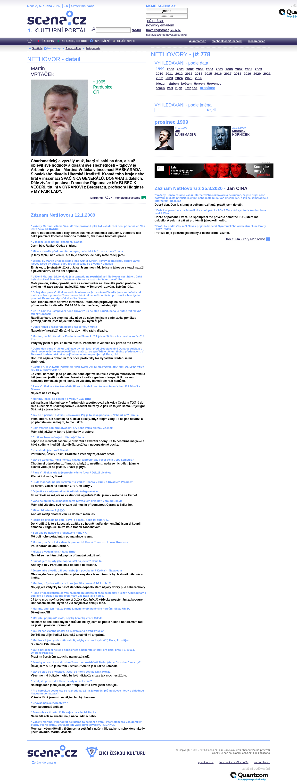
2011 (169, 73)
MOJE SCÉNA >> (161, 6)
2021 (267, 73)
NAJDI (136, 30)
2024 (179, 78)
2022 (159, 78)
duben (174, 83)
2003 (199, 69)
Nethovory (54, 48)
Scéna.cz (35, 12)
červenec (214, 83)
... (144, 197)
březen (161, 83)
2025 (188, 78)
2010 (159, 73)
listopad (191, 88)
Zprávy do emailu (44, 762)
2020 (257, 73)
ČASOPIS (47, 41)
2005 (219, 69)
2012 (179, 73)
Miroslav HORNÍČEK (241, 132)
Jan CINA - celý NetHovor (245, 239)
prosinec (207, 88)
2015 (208, 73)
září (170, 88)
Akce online (73, 48)
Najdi (211, 110)
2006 (229, 69)
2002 (190, 69)
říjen (178, 88)
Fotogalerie (93, 48)
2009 (258, 69)
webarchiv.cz (256, 41)
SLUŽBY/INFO (126, 41)
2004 (209, 69)
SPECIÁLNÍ (102, 41)
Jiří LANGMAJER (185, 132)
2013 (188, 73)
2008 (248, 69)
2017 (227, 73)
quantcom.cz (197, 41)
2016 (218, 73)
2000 (170, 69)
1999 (160, 69)
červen (199, 83)
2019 (247, 73)
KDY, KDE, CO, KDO (74, 41)
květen (186, 83)
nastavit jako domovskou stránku (166, 34)
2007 (238, 69)
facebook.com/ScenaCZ (227, 41)
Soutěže (37, 48)
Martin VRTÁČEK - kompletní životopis (115, 197)
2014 (198, 73)
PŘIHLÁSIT (155, 21)
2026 (198, 78)
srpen (160, 88)
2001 (180, 69)
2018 (237, 73)
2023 (169, 78)
